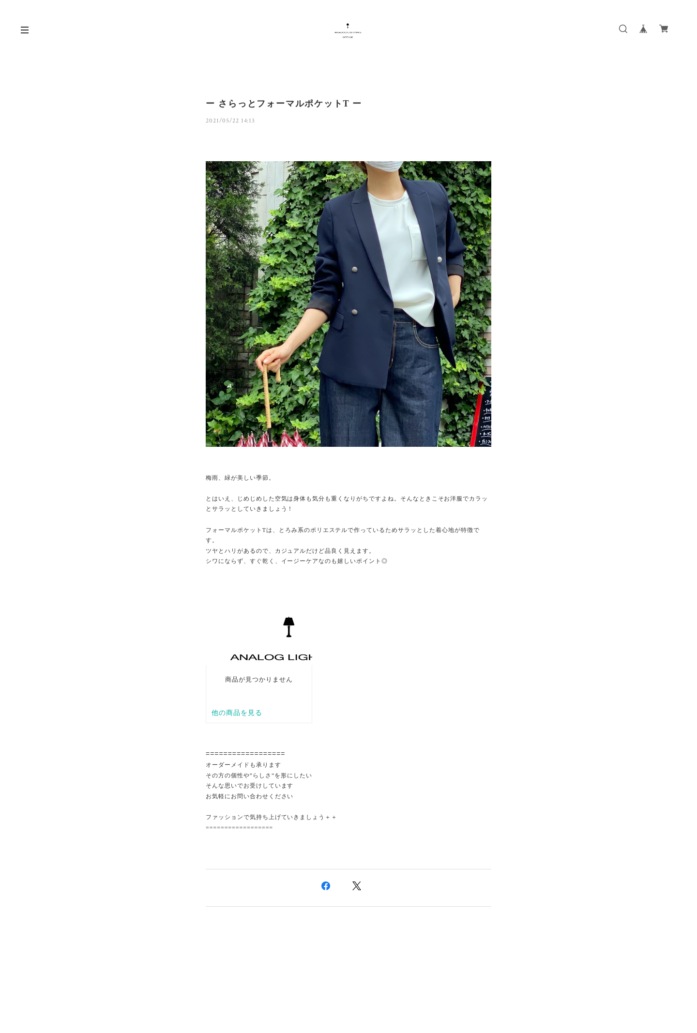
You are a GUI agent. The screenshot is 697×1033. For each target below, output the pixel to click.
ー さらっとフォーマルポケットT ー (284, 103)
